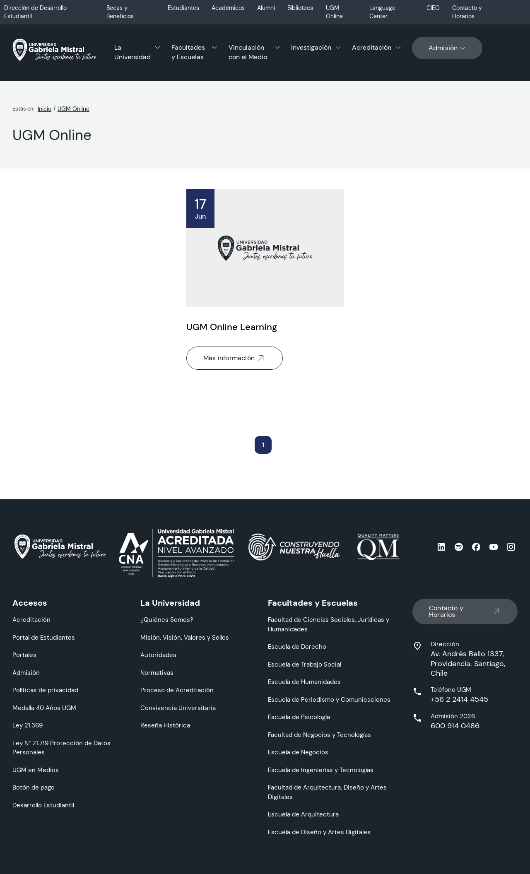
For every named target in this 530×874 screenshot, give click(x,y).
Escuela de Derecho (297, 646)
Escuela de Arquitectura (303, 814)
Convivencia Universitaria (178, 708)
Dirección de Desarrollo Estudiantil (35, 12)
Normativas (156, 673)
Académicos (228, 8)
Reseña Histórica (165, 725)
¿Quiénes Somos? (166, 620)
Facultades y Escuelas (188, 51)
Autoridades (158, 655)
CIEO (433, 8)
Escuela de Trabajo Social (304, 664)
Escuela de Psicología (299, 717)
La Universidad (132, 51)
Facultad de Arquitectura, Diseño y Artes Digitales (327, 792)
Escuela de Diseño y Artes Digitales (319, 832)
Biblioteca (300, 8)
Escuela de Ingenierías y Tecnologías (320, 770)
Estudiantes (183, 8)
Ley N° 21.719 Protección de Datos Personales (61, 747)
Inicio (44, 109)
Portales (24, 655)
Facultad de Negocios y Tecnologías (319, 735)
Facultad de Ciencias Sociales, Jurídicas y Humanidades (328, 624)
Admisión (447, 48)
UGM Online (334, 12)
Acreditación (371, 47)
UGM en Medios (35, 770)
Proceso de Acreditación (177, 690)
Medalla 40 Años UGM (44, 708)
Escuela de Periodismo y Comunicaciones (329, 699)
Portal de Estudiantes (43, 637)
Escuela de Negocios (298, 752)
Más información (234, 358)
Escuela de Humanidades (304, 682)
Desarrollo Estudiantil (43, 805)
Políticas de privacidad (45, 690)
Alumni (266, 8)
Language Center (382, 12)
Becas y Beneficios (120, 12)
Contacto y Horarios (467, 12)
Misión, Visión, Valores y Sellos (184, 637)
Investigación (311, 47)
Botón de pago (33, 787)
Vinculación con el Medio (248, 51)
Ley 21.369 (27, 725)
